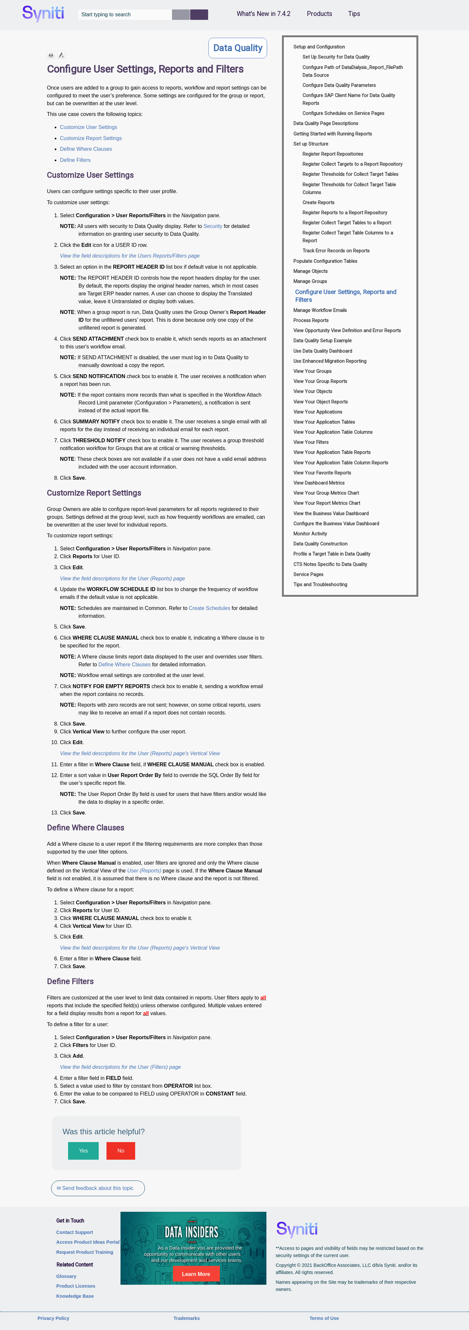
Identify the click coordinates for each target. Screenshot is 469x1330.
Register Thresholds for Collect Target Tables (350, 174)
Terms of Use (324, 1318)
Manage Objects (310, 271)
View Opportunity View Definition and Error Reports (347, 330)
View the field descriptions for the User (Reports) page (122, 578)
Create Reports (318, 202)
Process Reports (311, 320)
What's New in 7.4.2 (264, 14)
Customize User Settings (88, 127)
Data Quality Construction (320, 544)
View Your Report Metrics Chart (326, 503)
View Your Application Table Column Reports (340, 463)
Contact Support (74, 1232)
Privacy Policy (53, 1318)
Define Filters (75, 160)
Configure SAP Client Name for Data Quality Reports (349, 99)
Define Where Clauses (86, 149)
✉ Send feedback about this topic (96, 1188)
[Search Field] (143, 14)
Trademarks (187, 1318)
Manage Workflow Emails (320, 310)
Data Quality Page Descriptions (325, 123)
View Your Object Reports (320, 402)
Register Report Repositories (333, 154)
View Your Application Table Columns (333, 432)
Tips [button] (354, 14)
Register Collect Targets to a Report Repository (353, 164)
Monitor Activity (310, 534)
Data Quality (237, 48)
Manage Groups (310, 281)
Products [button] (319, 14)
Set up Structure (310, 144)
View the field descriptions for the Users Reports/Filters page (130, 256)
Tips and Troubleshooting (320, 584)
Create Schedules (209, 608)
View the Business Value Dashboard (331, 513)
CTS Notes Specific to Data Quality (330, 564)
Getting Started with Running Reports (332, 134)
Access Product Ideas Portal (88, 1242)
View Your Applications (317, 412)
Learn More (196, 1274)
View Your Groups (312, 371)
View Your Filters (311, 442)
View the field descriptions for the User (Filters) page (120, 1067)
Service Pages (308, 574)
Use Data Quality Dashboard (322, 351)
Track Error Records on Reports (336, 251)
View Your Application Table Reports (332, 452)
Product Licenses (75, 1286)
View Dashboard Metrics (319, 483)
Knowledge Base (75, 1296)
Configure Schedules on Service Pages (343, 113)
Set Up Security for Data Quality (336, 57)
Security (213, 226)
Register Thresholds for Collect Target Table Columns (349, 188)
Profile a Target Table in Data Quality (331, 554)
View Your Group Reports (320, 381)
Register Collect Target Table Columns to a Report (348, 237)
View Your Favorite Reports (322, 473)
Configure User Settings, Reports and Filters (345, 296)
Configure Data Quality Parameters (339, 85)
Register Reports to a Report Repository (345, 213)
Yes (83, 1151)
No (120, 1151)
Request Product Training (84, 1252)
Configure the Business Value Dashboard (336, 524)
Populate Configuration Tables (325, 261)
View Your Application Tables (324, 422)
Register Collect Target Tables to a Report (347, 223)
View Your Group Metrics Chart (326, 493)
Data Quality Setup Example (322, 341)
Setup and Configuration (319, 47)
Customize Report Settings (91, 138)
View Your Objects (312, 391)
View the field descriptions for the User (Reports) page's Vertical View (140, 753)
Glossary (66, 1276)
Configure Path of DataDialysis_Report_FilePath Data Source (353, 71)
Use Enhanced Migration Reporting (329, 361)
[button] (181, 14)
